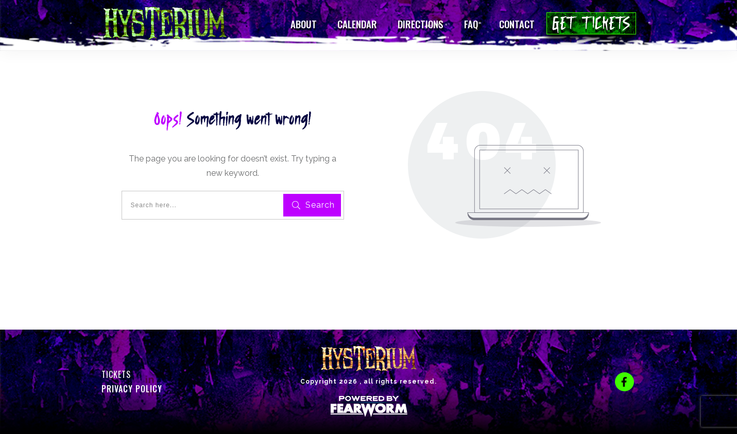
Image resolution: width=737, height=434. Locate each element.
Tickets (116, 374)
